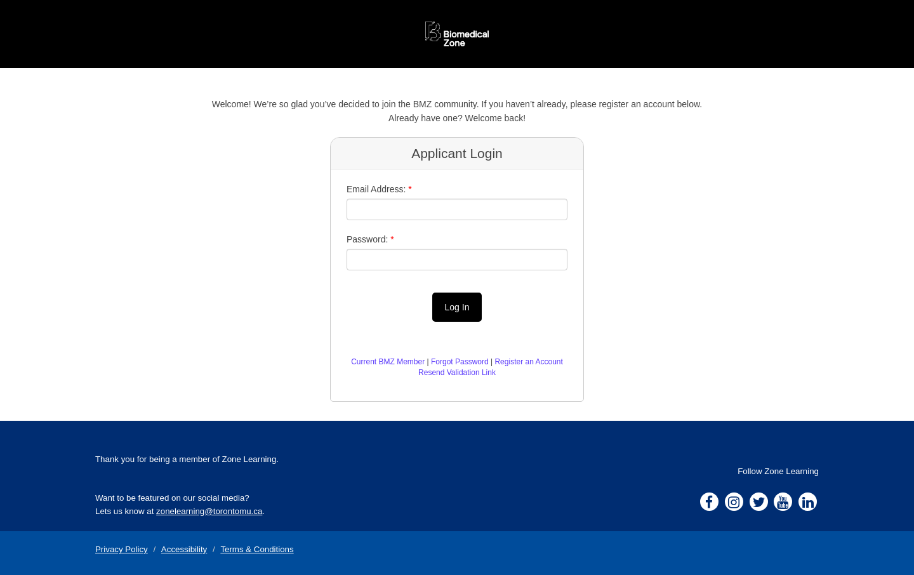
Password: (367, 239)
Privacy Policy (121, 549)
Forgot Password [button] (460, 361)
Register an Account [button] (528, 361)
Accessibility (184, 549)
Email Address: (376, 189)
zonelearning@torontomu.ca (209, 511)
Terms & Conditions (256, 549)
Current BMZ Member (388, 361)
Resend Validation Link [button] (457, 372)
